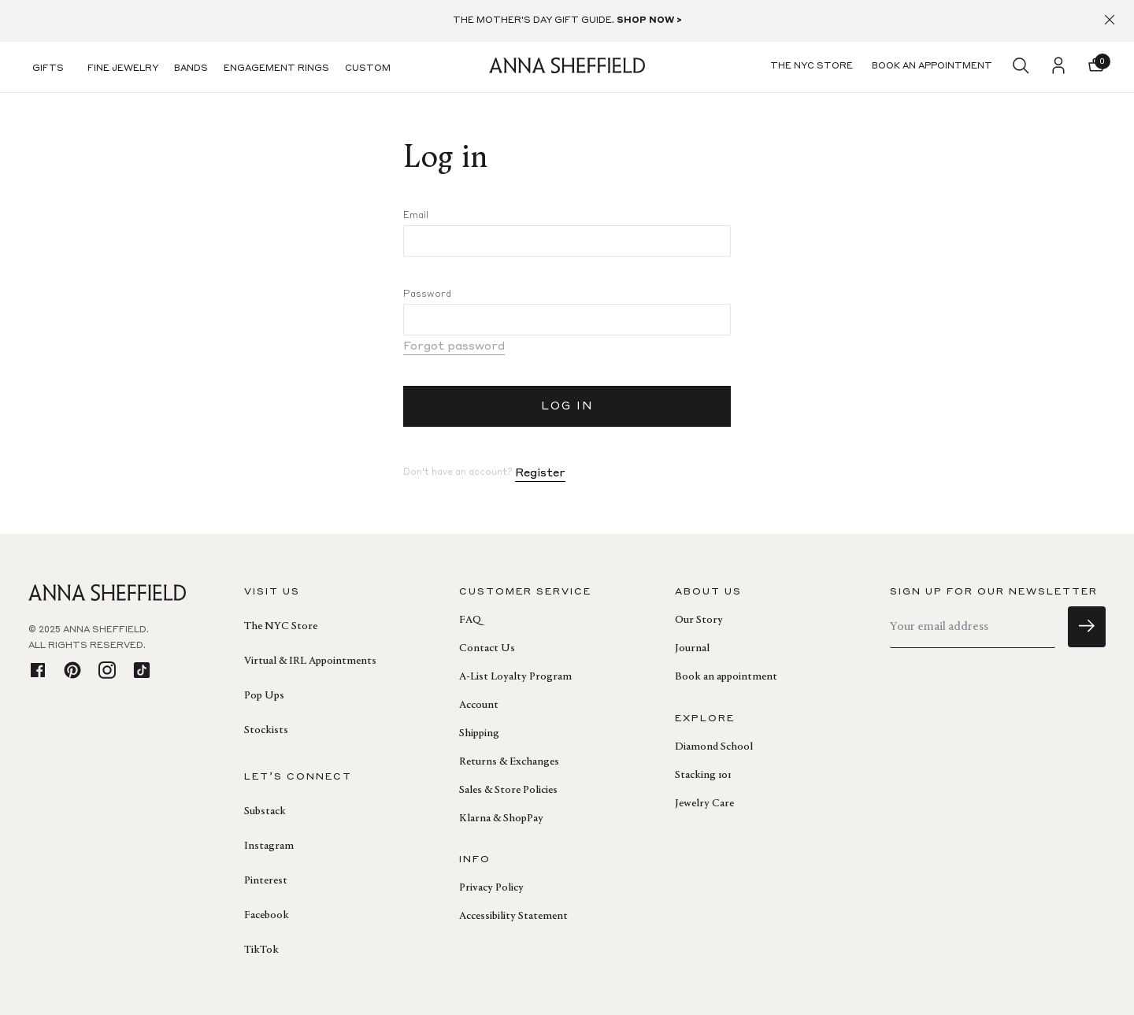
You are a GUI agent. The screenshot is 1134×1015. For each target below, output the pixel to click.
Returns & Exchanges (509, 762)
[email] (972, 627)
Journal (692, 648)
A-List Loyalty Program (515, 677)
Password (427, 294)
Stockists (266, 730)
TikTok (261, 950)
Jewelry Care (704, 803)
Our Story (699, 620)
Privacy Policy (491, 888)
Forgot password (454, 346)
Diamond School (714, 747)
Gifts (48, 69)
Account (478, 705)
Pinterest (265, 881)
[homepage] (567, 67)
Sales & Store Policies (508, 790)
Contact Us (487, 648)
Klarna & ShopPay (501, 818)
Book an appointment (726, 677)
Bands (191, 69)
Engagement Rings (276, 69)
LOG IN (567, 406)
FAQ (470, 620)
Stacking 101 (703, 775)
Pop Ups (264, 696)
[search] (1020, 67)
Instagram (269, 846)
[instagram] (107, 672)
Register (540, 473)
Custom (368, 69)
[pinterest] (72, 672)
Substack (265, 811)
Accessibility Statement (513, 916)
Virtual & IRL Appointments (310, 661)
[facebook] (37, 672)
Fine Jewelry (122, 69)
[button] (1096, 67)
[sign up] (1087, 626)
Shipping (479, 733)
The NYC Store (280, 626)
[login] (1058, 67)
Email (415, 215)
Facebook (266, 915)
